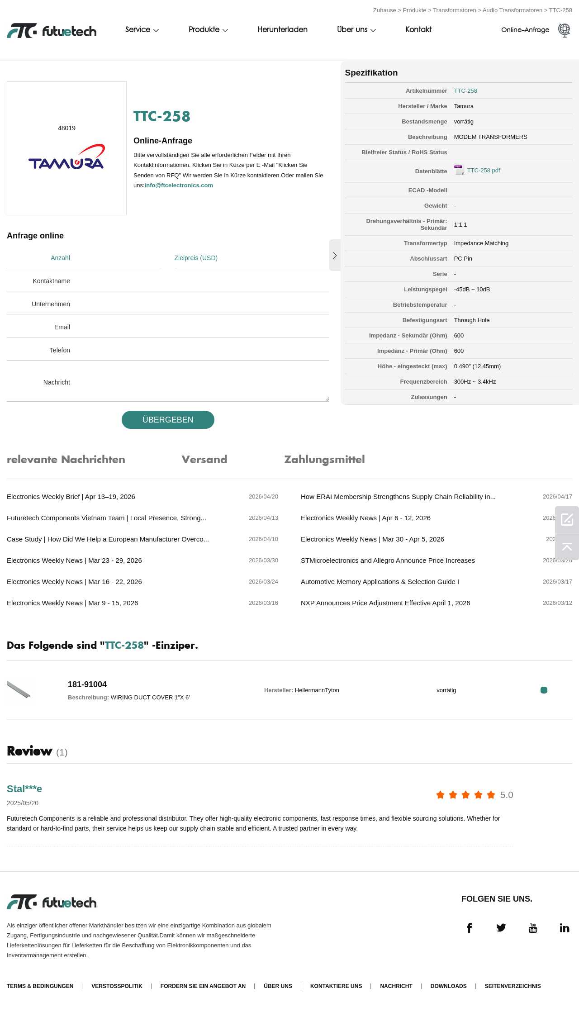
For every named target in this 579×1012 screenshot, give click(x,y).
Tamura (464, 106)
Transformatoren (454, 10)
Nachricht (56, 382)
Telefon (60, 350)
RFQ (544, 690)
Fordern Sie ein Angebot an (203, 986)
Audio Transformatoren (512, 10)
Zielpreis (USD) (196, 257)
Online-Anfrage (525, 30)
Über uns (352, 30)
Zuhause (384, 10)
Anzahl (60, 257)
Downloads (449, 986)
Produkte (415, 10)
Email (62, 327)
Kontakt (418, 30)
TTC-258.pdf (483, 170)
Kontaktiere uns (336, 986)
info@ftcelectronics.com (179, 185)
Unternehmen (51, 304)
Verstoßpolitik (116, 986)
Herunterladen (282, 30)
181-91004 (87, 684)
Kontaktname (52, 281)
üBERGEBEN (168, 419)
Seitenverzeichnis (513, 986)
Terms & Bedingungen (40, 986)
